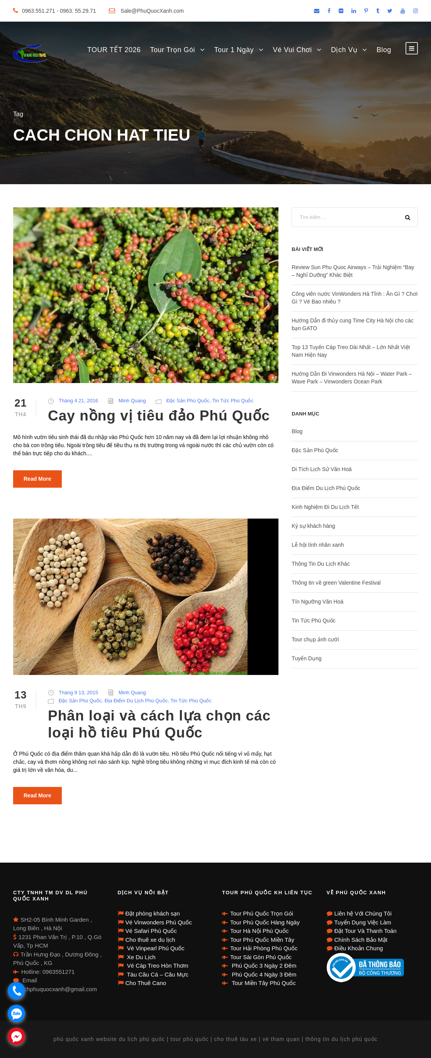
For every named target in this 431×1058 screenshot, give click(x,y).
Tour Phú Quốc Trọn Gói (261, 913)
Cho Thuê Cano (146, 983)
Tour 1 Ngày (234, 50)
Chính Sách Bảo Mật (361, 939)
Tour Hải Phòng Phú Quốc (264, 948)
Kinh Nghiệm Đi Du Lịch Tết (325, 507)
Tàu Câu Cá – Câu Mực (157, 974)
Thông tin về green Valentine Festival (336, 583)
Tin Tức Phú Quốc (232, 401)
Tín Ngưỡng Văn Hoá (317, 602)
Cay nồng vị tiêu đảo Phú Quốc (159, 416)
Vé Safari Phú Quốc (151, 930)
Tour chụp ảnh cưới (315, 639)
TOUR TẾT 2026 (114, 50)
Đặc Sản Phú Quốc (188, 401)
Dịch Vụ (344, 50)
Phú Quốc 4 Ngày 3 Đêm (263, 974)
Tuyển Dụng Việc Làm (363, 922)
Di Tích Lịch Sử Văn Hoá (321, 469)
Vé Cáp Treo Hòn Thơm (157, 965)
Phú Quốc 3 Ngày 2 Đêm (263, 965)
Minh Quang (132, 401)
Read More (37, 479)
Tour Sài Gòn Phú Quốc (261, 957)
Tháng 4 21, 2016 (78, 401)
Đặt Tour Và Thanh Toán (365, 930)
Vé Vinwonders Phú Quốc (159, 922)
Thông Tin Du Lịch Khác (321, 564)
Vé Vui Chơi (292, 50)
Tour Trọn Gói (172, 50)
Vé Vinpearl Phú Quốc (155, 948)
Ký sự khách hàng (313, 526)
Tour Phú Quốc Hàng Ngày (265, 922)
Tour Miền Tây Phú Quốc (263, 983)
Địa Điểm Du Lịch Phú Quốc (136, 701)
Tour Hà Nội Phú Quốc (259, 930)
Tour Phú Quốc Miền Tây (262, 939)
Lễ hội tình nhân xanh (318, 545)
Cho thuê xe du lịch (150, 939)
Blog (384, 50)
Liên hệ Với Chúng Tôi (363, 913)
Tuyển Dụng (306, 658)
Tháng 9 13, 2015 (78, 692)
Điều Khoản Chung (358, 948)
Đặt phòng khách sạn (153, 913)
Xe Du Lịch (141, 957)
